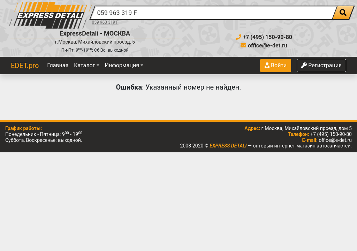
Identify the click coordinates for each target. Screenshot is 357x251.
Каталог (84, 65)
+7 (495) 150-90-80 (264, 37)
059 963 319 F (105, 22)
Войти (276, 65)
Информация (122, 65)
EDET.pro (25, 65)
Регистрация (321, 65)
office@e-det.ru (264, 45)
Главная (57, 65)
